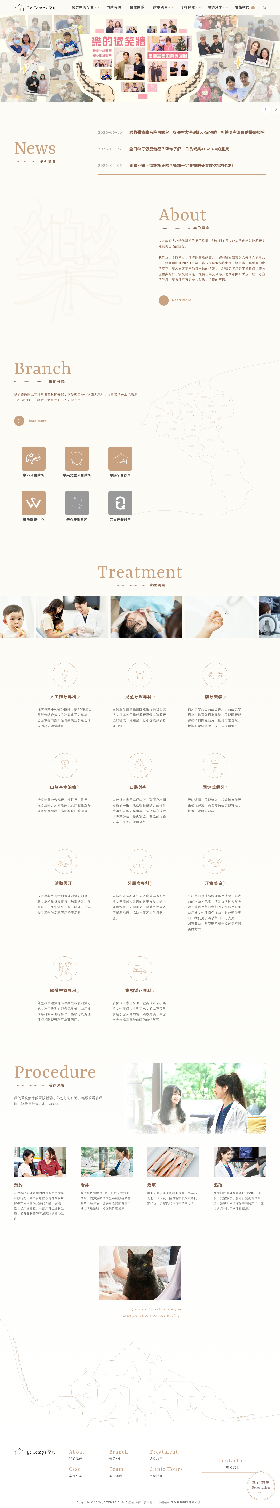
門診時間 (113, 7)
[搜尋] (264, 7)
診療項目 (163, 7)
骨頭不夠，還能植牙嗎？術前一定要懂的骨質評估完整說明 (181, 166)
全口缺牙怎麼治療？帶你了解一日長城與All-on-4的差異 (179, 149)
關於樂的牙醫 (85, 7)
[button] (266, 109)
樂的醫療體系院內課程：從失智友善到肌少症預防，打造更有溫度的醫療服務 (197, 132)
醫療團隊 (137, 7)
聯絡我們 (245, 7)
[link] (140, 58)
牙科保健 (190, 7)
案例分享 (218, 7)
